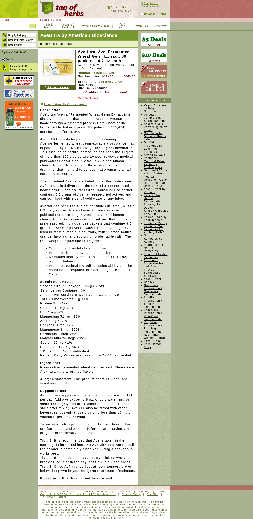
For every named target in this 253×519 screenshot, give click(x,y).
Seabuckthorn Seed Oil (153, 274)
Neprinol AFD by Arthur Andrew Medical (155, 173)
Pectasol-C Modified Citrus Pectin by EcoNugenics (154, 163)
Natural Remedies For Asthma (154, 238)
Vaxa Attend (152, 341)
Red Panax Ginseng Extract (155, 336)
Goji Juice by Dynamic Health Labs (155, 136)
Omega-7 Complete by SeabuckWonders (156, 117)
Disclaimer (123, 491)
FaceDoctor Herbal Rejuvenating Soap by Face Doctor (153, 201)
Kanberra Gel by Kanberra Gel (155, 225)
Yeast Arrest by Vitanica (154, 191)
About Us (46, 491)
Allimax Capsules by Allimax (156, 212)
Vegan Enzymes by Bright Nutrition (155, 108)
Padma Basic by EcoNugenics (155, 218)
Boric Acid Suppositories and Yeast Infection (153, 265)
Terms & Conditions (95, 491)
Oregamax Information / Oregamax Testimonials (153, 290)
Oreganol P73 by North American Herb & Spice (156, 183)
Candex (149, 282)
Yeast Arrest (152, 279)
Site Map (152, 494)
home (44, 43)
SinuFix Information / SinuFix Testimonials (153, 302)
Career (162, 491)
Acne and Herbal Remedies (155, 256)
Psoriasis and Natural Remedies (153, 248)
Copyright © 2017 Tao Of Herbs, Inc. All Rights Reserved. (78, 494)
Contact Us (67, 491)
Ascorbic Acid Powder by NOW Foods (155, 127)
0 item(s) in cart (148, 5)
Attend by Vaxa (154, 155)
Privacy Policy (131, 494)
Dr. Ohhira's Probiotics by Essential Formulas (153, 147)
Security (144, 491)
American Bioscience (106, 81)
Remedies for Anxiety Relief (154, 231)
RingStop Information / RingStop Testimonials (153, 327)
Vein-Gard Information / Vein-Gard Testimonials (153, 314)
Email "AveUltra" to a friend (65, 104)
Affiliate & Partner (54, 497)
